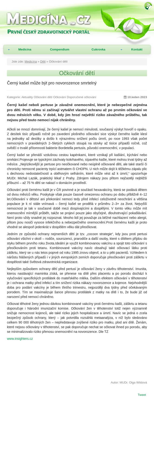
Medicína (24, 49)
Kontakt (136, 49)
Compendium (59, 49)
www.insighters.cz (20, 338)
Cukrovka (98, 49)
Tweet (142, 395)
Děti (43, 61)
